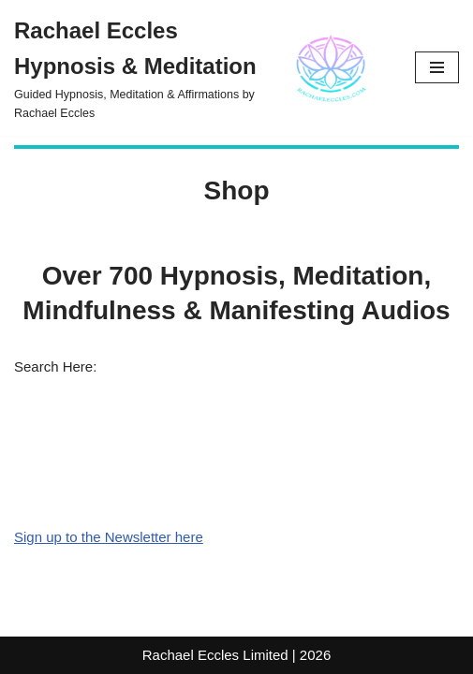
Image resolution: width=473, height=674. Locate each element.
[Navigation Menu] (437, 67)
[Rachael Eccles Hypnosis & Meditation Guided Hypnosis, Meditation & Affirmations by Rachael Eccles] (200, 68)
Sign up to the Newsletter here (108, 537)
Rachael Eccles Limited (215, 655)
